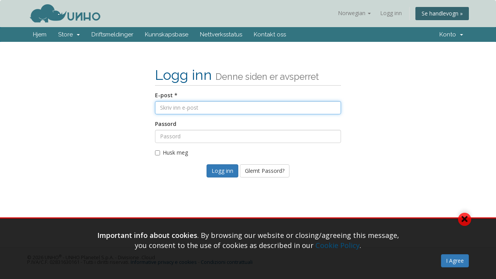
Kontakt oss (270, 34)
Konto (451, 34)
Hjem (39, 34)
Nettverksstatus (221, 34)
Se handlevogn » (442, 13)
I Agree (455, 260)
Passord (165, 123)
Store (69, 34)
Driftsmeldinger (112, 34)
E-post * (166, 95)
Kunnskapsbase (166, 34)
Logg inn (391, 13)
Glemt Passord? (264, 170)
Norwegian (354, 13)
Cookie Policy (337, 245)
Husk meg (171, 152)
